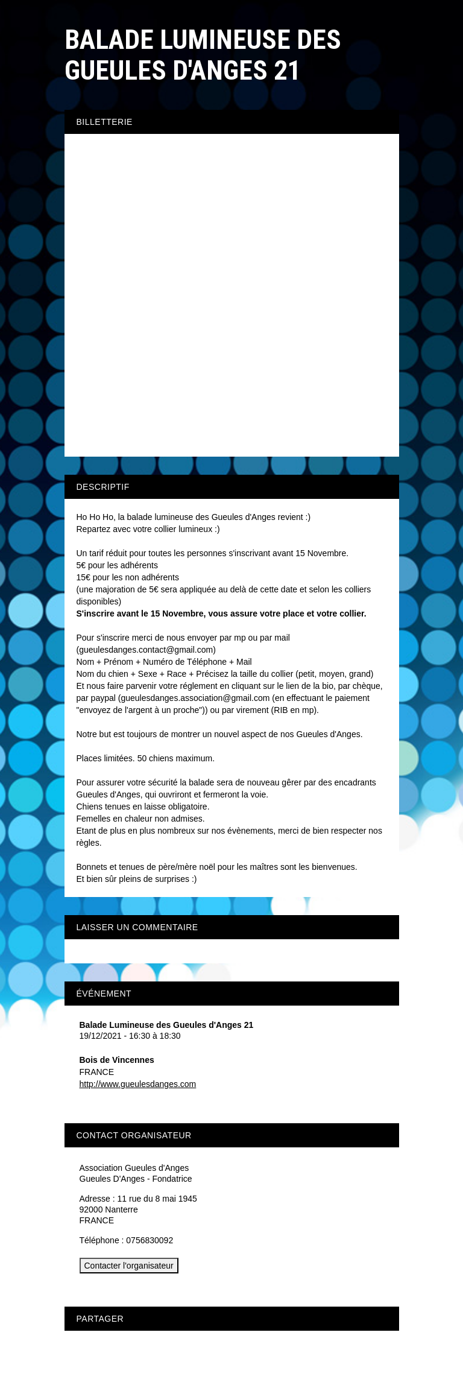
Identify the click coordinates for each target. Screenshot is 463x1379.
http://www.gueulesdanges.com (138, 1084)
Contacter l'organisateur (129, 1265)
